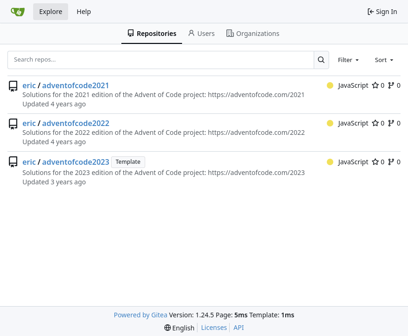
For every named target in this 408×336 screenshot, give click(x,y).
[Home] (18, 11)
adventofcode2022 (75, 123)
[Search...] (321, 60)
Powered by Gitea (141, 314)
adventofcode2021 (75, 85)
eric (29, 85)
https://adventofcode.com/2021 (256, 94)
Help (84, 11)
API (238, 327)
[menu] (179, 327)
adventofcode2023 (75, 162)
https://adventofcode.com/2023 (256, 172)
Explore (50, 11)
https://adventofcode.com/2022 (256, 132)
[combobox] (349, 60)
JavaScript (347, 85)
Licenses (214, 327)
